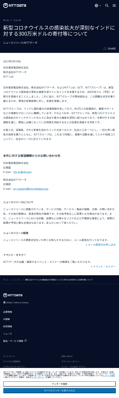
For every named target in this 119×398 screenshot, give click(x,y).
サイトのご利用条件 (11, 361)
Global (17, 302)
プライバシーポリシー (70, 361)
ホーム (6, 20)
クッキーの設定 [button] (109, 376)
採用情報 (7, 326)
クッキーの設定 (59, 384)
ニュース (17, 20)
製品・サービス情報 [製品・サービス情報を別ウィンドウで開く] (13, 340)
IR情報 (6, 319)
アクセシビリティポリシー (14, 366)
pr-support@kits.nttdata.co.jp (30, 189)
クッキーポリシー (38, 377)
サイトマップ (9, 356)
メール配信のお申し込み (102, 244)
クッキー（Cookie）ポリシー (74, 366)
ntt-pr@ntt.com (22, 172)
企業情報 (7, 311)
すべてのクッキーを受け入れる (59, 390)
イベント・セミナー (104, 266)
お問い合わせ (67, 356)
